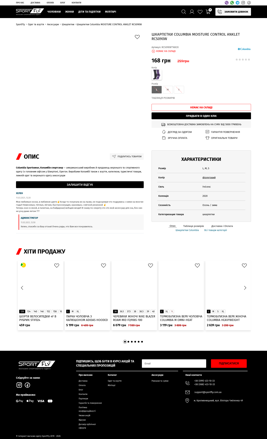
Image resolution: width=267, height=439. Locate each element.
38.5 (141, 311)
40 (153, 311)
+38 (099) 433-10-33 (204, 380)
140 (35, 311)
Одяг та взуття (115, 381)
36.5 (122, 311)
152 (48, 311)
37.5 (129, 311)
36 (115, 311)
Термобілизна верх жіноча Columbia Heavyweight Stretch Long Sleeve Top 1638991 (226, 318)
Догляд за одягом (177, 132)
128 (22, 311)
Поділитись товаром (127, 157)
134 (28, 311)
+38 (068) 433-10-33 (204, 384)
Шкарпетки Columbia (187, 230)
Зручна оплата (174, 138)
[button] (245, 287)
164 (61, 311)
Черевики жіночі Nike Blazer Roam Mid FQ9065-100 (134, 318)
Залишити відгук (80, 184)
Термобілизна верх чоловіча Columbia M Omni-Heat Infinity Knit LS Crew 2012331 (181, 318)
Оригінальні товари (221, 138)
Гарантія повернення (222, 132)
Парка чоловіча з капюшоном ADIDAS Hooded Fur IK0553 (87, 318)
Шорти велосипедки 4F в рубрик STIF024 (37, 318)
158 (55, 311)
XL (78, 311)
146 (42, 311)
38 (135, 311)
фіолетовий (209, 177)
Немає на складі (201, 107)
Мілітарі (111, 385)
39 (148, 311)
